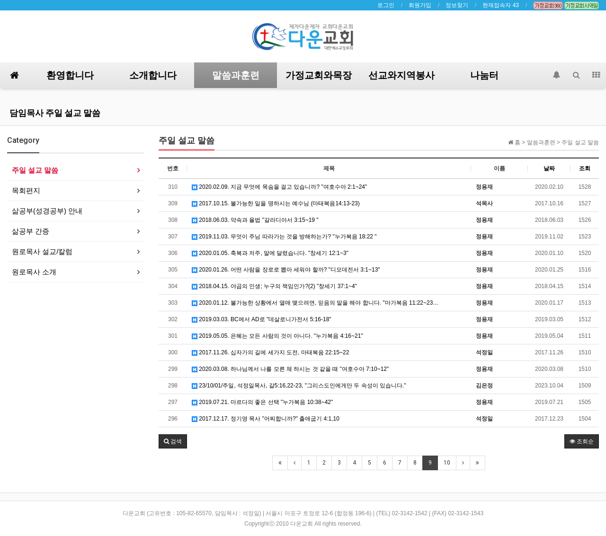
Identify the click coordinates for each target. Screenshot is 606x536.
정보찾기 (457, 5)
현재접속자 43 (500, 5)
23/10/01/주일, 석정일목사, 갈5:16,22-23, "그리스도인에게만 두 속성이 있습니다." (299, 385)
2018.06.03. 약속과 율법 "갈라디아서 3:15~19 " (255, 220)
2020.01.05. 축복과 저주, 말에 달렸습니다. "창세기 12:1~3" (270, 253)
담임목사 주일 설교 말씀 (54, 113)
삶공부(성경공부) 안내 (47, 211)
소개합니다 (153, 75)
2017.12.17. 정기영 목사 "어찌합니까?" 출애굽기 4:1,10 (265, 418)
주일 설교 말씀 (35, 170)
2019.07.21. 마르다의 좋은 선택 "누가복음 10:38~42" (262, 402)
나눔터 (484, 75)
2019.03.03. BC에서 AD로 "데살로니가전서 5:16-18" (261, 319)
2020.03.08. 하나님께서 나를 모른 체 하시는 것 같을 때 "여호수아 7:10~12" (290, 369)
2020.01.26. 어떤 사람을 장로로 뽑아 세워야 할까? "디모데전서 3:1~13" (286, 269)
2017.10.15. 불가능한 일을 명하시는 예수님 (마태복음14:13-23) (276, 203)
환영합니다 (70, 75)
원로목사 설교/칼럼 (42, 251)
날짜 (549, 168)
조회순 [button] (582, 441)
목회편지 (26, 190)
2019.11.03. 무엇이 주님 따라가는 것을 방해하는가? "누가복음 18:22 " (284, 236)
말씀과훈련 (235, 75)
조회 (584, 168)
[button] (173, 441)
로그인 (385, 5)
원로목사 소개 (34, 272)
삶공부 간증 (30, 231)
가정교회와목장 (318, 75)
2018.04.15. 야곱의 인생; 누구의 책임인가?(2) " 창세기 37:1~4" (274, 286)
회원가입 (420, 5)
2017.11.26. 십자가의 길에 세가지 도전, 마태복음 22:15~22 (270, 352)
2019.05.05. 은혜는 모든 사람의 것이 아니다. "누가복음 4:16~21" (277, 336)
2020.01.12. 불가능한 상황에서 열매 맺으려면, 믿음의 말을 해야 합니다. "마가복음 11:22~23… (315, 302)
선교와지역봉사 (401, 75)
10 (447, 462)
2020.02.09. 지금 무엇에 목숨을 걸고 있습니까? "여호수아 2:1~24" (279, 187)
